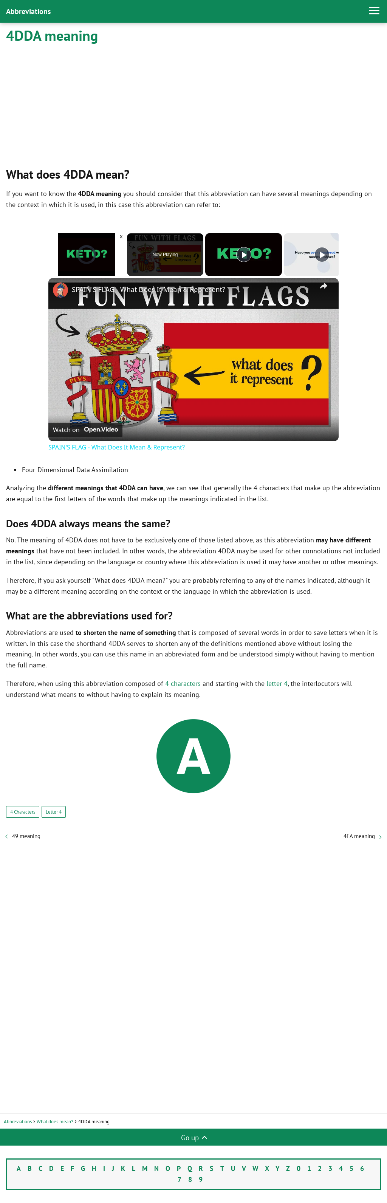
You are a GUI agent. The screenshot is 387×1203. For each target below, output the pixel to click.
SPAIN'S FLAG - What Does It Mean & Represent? (148, 289)
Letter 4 (54, 812)
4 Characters (22, 812)
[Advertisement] (193, 105)
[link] (60, 290)
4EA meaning (359, 836)
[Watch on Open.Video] (85, 430)
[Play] (243, 254)
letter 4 (277, 683)
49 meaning (26, 836)
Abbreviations (28, 11)
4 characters (183, 683)
